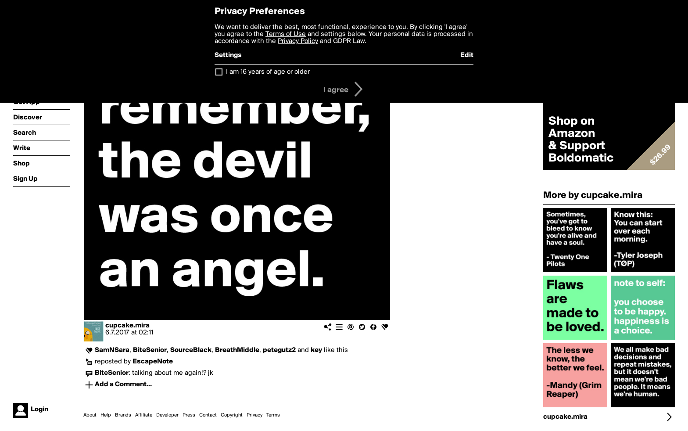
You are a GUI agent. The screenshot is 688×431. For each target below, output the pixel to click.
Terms (273, 415)
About (90, 415)
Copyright (232, 415)
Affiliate (143, 415)
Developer (167, 415)
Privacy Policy (298, 41)
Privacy (254, 415)
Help (105, 415)
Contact (208, 415)
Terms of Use (285, 34)
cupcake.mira (127, 325)
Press (189, 415)
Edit (466, 55)
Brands (123, 415)
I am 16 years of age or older (268, 71)
